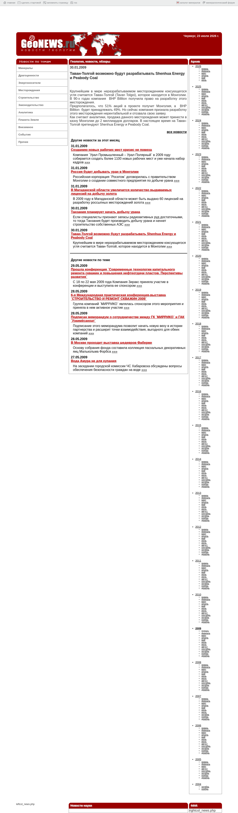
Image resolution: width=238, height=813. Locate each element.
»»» (87, 162)
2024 (198, 120)
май (203, 78)
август (205, 105)
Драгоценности (29, 75)
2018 (198, 323)
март (204, 73)
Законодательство (31, 105)
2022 (198, 188)
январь (205, 69)
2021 (198, 222)
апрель (205, 76)
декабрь (206, 114)
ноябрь (205, 112)
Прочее (23, 141)
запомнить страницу (57, 2)
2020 (198, 255)
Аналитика (26, 112)
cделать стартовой (31, 2)
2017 (198, 357)
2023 (198, 154)
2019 (198, 289)
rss (75, 2)
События (25, 134)
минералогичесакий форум (220, 2)
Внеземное (26, 127)
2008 (198, 662)
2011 (198, 560)
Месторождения (29, 90)
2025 (198, 86)
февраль (206, 71)
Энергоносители (30, 82)
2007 (198, 696)
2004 (198, 784)
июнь (204, 80)
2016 (198, 391)
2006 (198, 725)
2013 (198, 492)
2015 (198, 425)
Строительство (29, 97)
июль (204, 103)
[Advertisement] (119, 20)
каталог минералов (190, 2)
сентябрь (206, 107)
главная (11, 2)
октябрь (205, 109)
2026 (198, 66)
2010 (198, 594)
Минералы (26, 68)
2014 (198, 459)
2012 (198, 526)
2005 (198, 759)
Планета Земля (29, 119)
